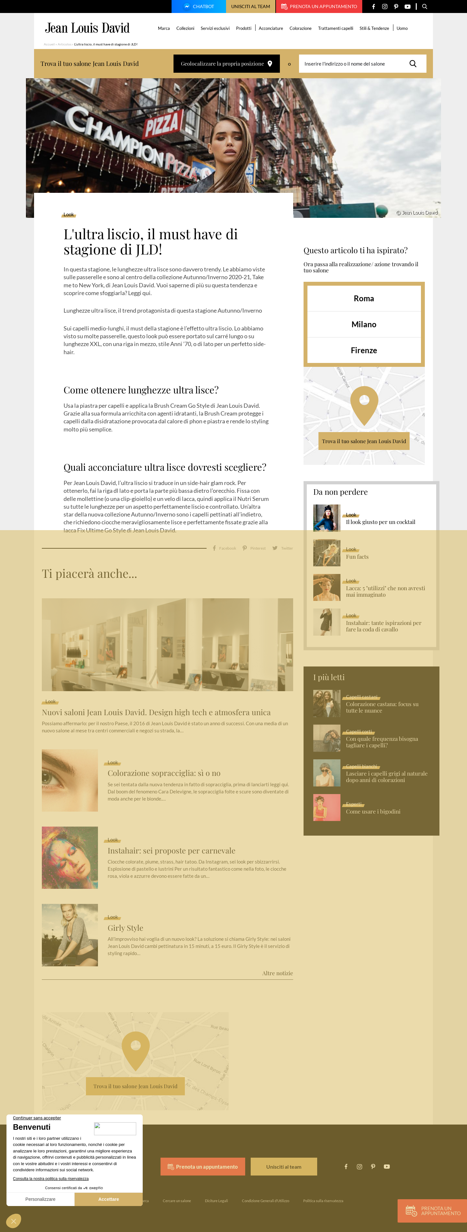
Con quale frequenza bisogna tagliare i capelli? (382, 742)
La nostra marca (136, 1198)
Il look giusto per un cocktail (380, 522)
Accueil (49, 44)
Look (69, 214)
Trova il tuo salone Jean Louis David (364, 441)
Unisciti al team (250, 6)
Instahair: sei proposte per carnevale (172, 847)
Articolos (64, 44)
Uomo (402, 28)
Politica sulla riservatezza (323, 1198)
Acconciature (271, 28)
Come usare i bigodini (373, 811)
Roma (364, 298)
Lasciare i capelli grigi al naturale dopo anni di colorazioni (387, 776)
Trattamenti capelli (335, 28)
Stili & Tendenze (374, 28)
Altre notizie (277, 969)
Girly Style (126, 924)
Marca (164, 28)
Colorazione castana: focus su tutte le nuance (382, 707)
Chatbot (198, 7)
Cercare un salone (177, 1198)
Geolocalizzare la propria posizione (226, 63)
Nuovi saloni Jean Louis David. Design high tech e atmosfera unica (156, 709)
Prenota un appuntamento (319, 6)
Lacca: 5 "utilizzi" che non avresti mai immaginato (385, 591)
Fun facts (357, 557)
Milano (364, 324)
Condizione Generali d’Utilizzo (265, 1198)
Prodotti (244, 28)
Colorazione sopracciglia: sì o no (164, 770)
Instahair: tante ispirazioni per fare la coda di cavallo (384, 626)
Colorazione (301, 28)
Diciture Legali (216, 1198)
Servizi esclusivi (215, 28)
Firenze (364, 350)
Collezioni (186, 28)
